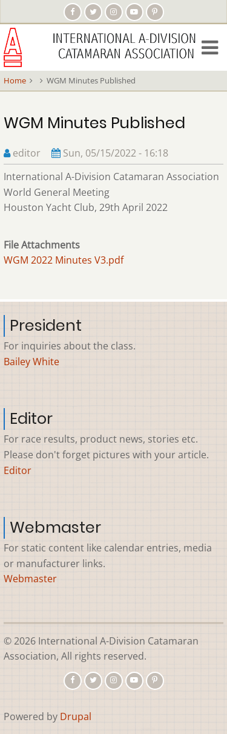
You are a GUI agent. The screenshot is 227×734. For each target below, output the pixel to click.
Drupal (75, 716)
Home (15, 80)
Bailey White (31, 361)
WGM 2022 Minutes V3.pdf (63, 260)
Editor (17, 470)
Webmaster (30, 578)
